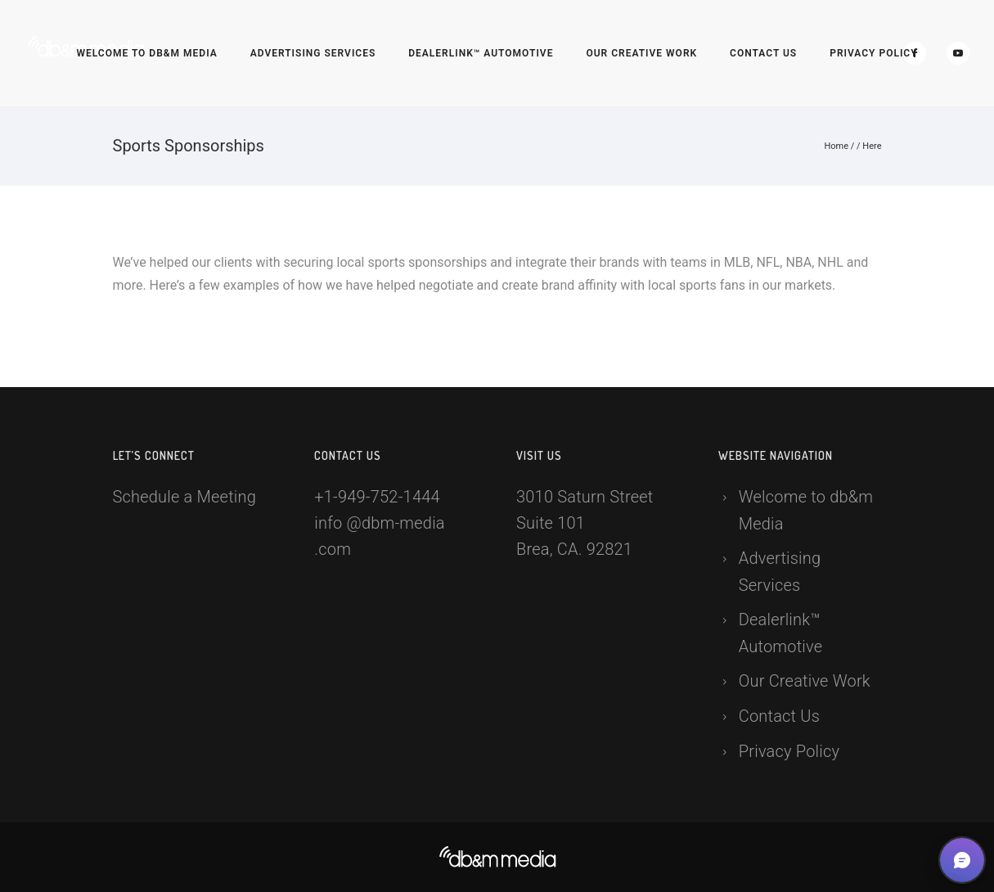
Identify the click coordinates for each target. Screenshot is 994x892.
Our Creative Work (641, 53)
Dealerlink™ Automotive (480, 53)
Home (836, 146)
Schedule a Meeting (184, 497)
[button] (962, 860)
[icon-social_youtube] (958, 53)
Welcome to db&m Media (146, 53)
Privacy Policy (873, 53)
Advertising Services (313, 53)
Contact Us (763, 53)
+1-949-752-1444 (377, 497)
